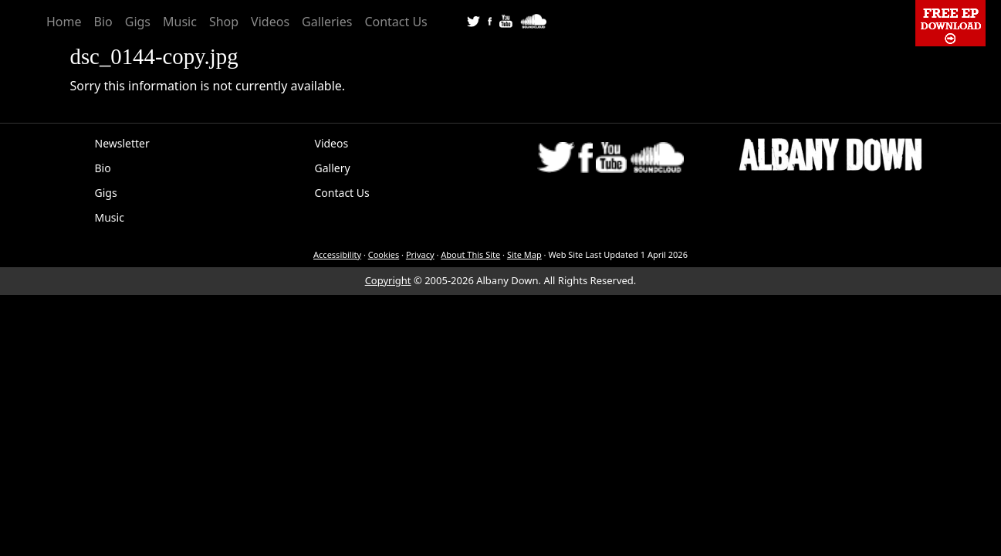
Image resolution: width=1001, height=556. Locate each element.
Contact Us (395, 21)
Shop (223, 21)
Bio (103, 21)
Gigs (137, 21)
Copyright (388, 280)
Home (64, 21)
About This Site (470, 254)
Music (180, 21)
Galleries (327, 21)
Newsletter (122, 143)
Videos (270, 21)
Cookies (383, 254)
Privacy (420, 254)
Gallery (332, 168)
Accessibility (337, 254)
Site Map (524, 254)
